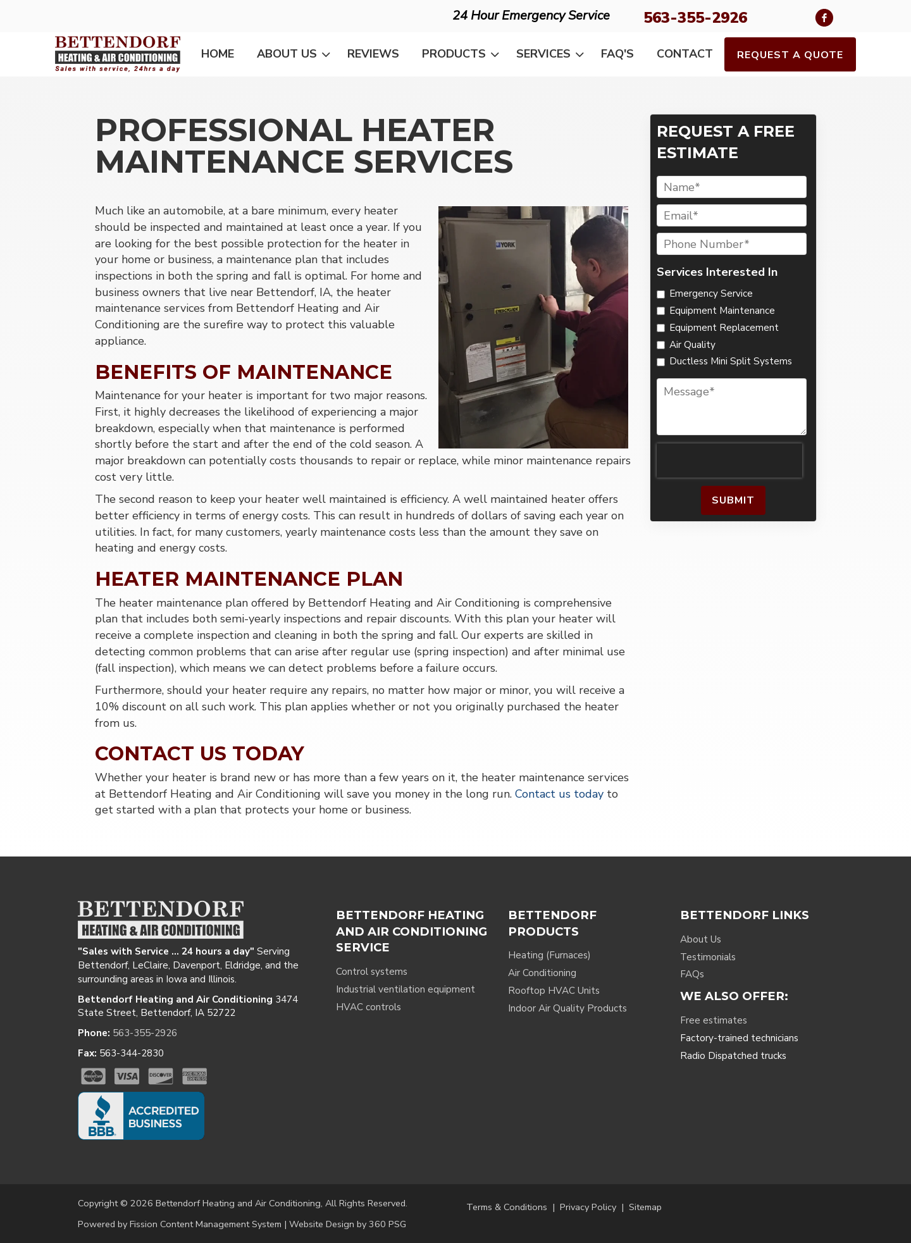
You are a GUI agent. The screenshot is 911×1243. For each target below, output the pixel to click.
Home (217, 53)
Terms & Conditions (506, 1207)
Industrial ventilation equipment (405, 989)
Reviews (373, 53)
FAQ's (617, 53)
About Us (296, 54)
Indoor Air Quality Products (567, 1008)
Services (552, 54)
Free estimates (713, 1020)
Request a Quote (790, 55)
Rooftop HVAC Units (554, 990)
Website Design (321, 1224)
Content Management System (221, 1224)
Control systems (371, 971)
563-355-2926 (695, 18)
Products (463, 54)
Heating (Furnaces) (549, 955)
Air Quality (692, 344)
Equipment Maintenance (722, 310)
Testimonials (708, 957)
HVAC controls (368, 1007)
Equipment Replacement (724, 327)
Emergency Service (711, 293)
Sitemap (645, 1207)
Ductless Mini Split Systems (730, 361)
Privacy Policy (588, 1207)
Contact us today (559, 793)
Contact (685, 53)
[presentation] (729, 460)
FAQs (692, 974)
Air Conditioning (542, 973)
